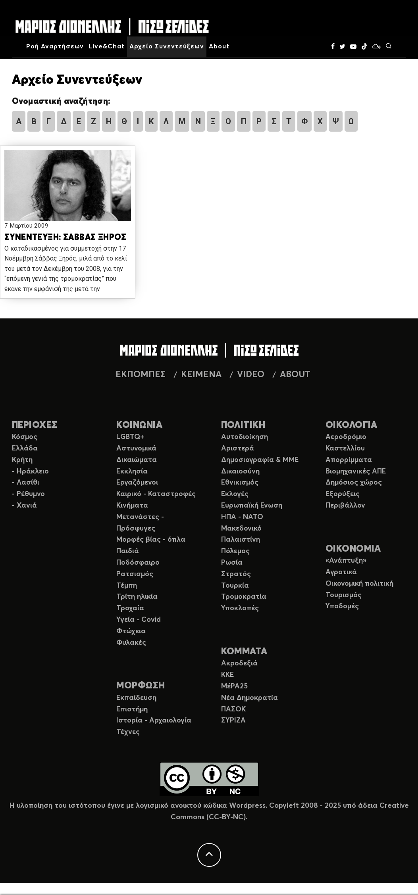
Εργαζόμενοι (137, 482)
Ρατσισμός (134, 574)
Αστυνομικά (136, 448)
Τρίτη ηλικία (137, 596)
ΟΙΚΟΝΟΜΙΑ (353, 549)
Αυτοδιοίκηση (244, 437)
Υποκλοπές (240, 608)
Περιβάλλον (345, 505)
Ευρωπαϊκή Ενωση (251, 505)
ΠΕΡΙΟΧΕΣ (35, 425)
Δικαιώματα (136, 460)
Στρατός (236, 574)
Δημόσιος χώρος (354, 482)
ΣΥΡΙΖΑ (233, 720)
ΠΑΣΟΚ (233, 709)
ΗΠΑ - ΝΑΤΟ (242, 517)
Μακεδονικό (241, 528)
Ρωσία (232, 562)
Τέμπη (126, 585)
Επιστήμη (132, 709)
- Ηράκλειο (30, 471)
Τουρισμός (344, 595)
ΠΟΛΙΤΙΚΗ (243, 425)
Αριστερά (237, 448)
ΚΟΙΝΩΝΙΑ (139, 425)
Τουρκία (235, 585)
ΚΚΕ (227, 674)
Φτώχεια (131, 631)
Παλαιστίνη (240, 539)
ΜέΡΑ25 (234, 686)
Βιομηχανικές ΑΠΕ (356, 471)
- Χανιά (24, 505)
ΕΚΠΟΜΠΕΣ (141, 374)
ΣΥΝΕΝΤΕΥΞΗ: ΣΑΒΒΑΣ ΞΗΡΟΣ (65, 238)
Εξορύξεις (343, 494)
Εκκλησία (132, 471)
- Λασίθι (25, 482)
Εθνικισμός (239, 482)
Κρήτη (22, 460)
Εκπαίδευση (136, 697)
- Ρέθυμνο (28, 494)
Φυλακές (131, 642)
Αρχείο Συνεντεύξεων (166, 46)
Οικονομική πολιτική (359, 583)
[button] (67, 186)
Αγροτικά (341, 572)
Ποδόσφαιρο (138, 562)
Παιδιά (127, 551)
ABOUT (295, 374)
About (219, 46)
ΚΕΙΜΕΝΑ (201, 374)
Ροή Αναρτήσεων (55, 46)
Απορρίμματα (349, 460)
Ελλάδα (25, 448)
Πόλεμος (235, 551)
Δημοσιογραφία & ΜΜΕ (260, 460)
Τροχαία (130, 608)
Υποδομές (342, 606)
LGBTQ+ (130, 437)
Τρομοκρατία (243, 596)
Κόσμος (24, 437)
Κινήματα (132, 505)
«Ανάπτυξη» (346, 560)
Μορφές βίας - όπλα (150, 539)
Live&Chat (107, 46)
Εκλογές (234, 494)
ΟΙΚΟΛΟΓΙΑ (352, 425)
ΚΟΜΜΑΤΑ (244, 651)
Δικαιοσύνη (240, 471)
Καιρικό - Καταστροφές (156, 494)
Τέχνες (128, 732)
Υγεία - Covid (138, 619)
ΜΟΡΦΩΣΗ (140, 685)
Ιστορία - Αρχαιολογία (153, 720)
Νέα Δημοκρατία (249, 697)
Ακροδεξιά (239, 663)
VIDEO (250, 374)
